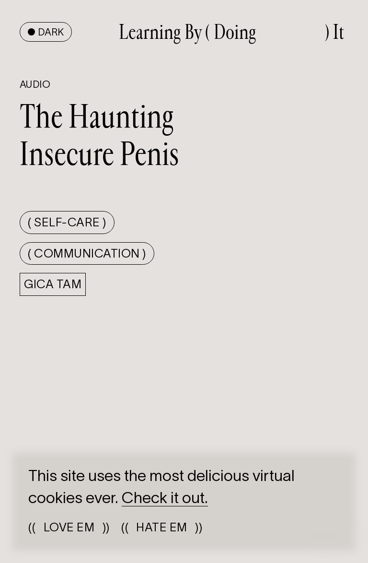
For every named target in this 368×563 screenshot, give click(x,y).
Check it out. (165, 497)
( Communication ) (87, 253)
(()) (68, 527)
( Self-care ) (67, 222)
